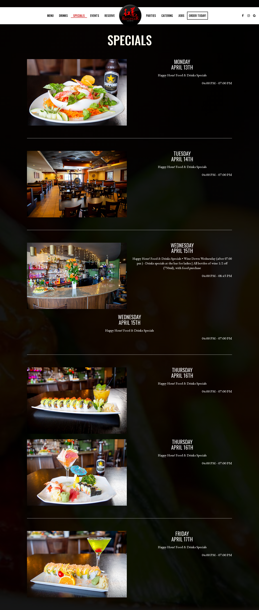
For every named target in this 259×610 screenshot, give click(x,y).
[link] (130, 16)
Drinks (63, 15)
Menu (50, 15)
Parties (151, 15)
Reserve (109, 15)
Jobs (181, 15)
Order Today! (197, 15)
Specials (79, 15)
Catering (167, 15)
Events (94, 15)
